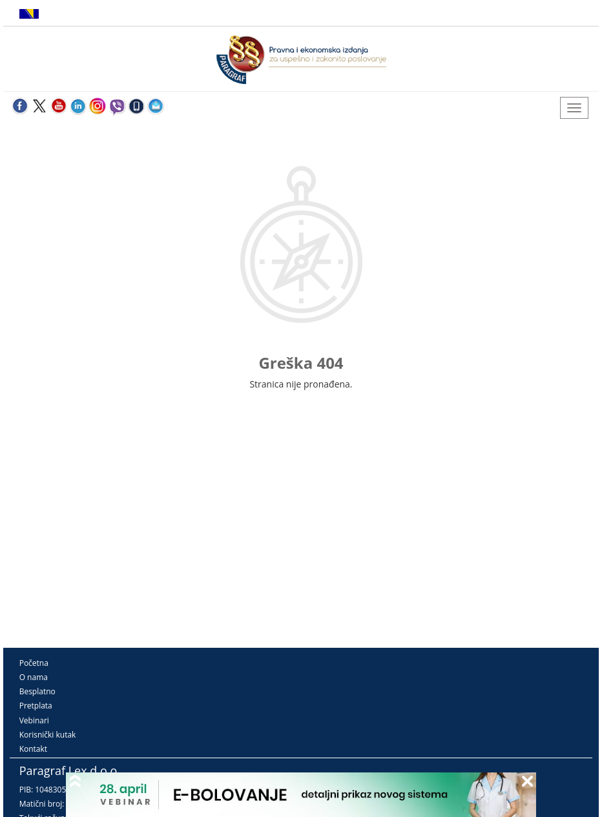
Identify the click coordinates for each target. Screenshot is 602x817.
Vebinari (34, 720)
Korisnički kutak (47, 734)
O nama (33, 677)
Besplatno (37, 691)
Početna (33, 662)
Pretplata (35, 705)
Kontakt (33, 748)
